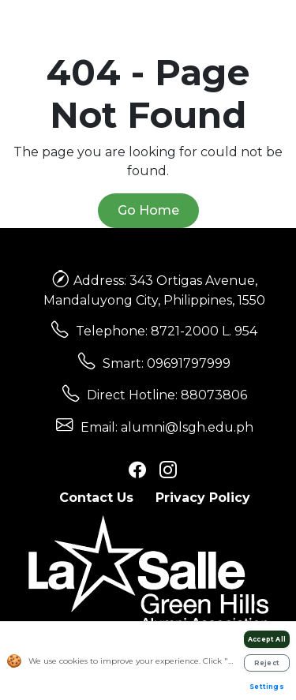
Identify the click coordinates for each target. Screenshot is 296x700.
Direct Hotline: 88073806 (167, 394)
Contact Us (96, 497)
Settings (266, 687)
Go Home (148, 210)
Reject (266, 663)
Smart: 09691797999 (166, 363)
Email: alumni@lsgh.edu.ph (167, 427)
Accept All (267, 639)
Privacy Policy (202, 497)
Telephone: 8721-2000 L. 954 (166, 331)
